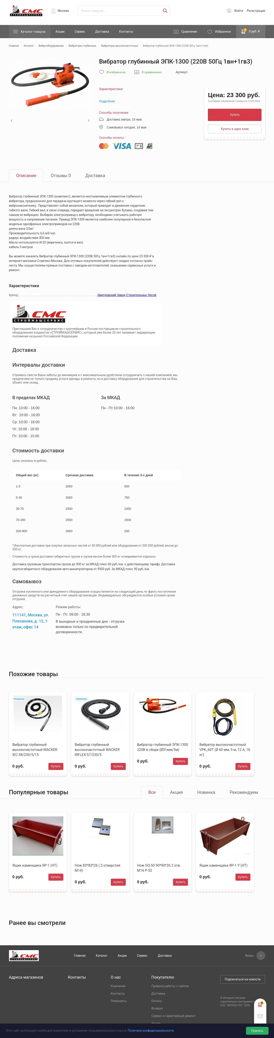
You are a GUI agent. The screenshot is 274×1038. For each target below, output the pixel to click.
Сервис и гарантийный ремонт (173, 1016)
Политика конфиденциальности (151, 1030)
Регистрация (256, 10)
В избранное (116, 72)
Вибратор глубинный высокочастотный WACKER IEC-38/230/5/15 (34, 750)
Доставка (102, 31)
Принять (257, 1031)
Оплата (156, 1001)
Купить (235, 114)
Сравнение (189, 31)
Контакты (126, 31)
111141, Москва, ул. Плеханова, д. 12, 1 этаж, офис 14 (30, 621)
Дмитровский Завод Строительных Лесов (126, 295)
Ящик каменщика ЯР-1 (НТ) (34, 865)
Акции (60, 31)
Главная (80, 955)
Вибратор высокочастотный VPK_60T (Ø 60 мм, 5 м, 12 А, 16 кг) (224, 750)
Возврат (157, 1008)
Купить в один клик (235, 129)
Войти (238, 10)
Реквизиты (119, 1001)
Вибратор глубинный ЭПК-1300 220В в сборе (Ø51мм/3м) (162, 747)
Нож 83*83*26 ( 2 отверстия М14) (97, 868)
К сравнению (152, 72)
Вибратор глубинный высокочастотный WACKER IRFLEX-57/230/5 (97, 750)
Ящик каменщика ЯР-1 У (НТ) (223, 865)
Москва (63, 10)
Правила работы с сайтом (170, 986)
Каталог (102, 955)
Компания (118, 986)
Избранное (223, 31)
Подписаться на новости (242, 979)
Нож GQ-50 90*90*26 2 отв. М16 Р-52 (159, 868)
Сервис (80, 31)
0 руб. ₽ (250, 31)
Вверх (249, 955)
